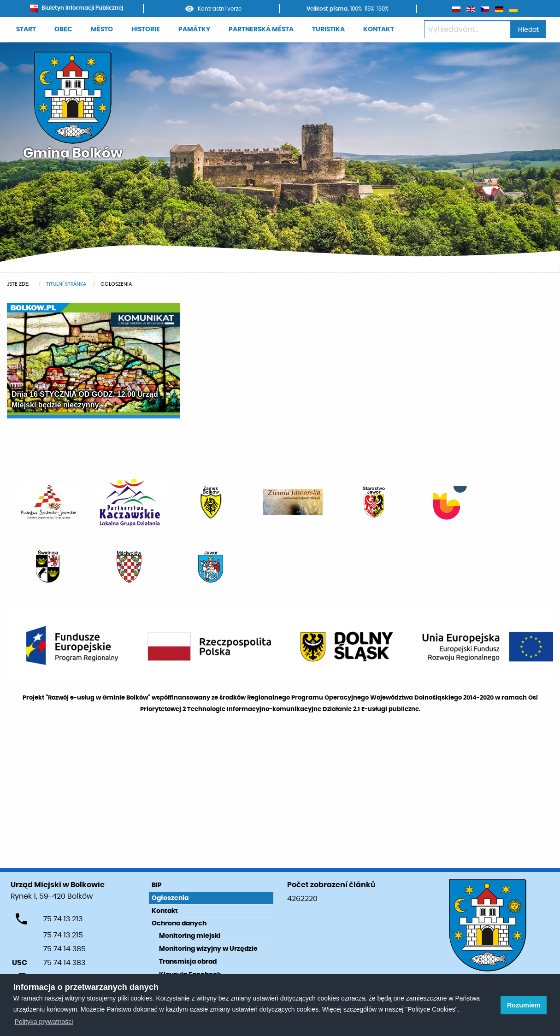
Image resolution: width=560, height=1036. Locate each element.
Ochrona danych (179, 923)
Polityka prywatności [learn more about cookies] (44, 1021)
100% (356, 9)
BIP (157, 885)
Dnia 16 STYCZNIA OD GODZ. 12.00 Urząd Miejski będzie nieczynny (85, 399)
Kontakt (165, 911)
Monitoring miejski (189, 936)
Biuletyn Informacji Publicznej (76, 8)
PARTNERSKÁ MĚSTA (261, 29)
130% (383, 9)
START (26, 29)
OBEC (63, 29)
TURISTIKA (328, 29)
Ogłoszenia (170, 898)
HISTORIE (145, 29)
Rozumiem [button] (524, 1005)
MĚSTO (102, 29)
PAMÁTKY (194, 29)
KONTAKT (378, 29)
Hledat (528, 29)
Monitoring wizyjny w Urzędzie (208, 949)
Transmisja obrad (188, 962)
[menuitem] (26, 29)
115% (369, 9)
